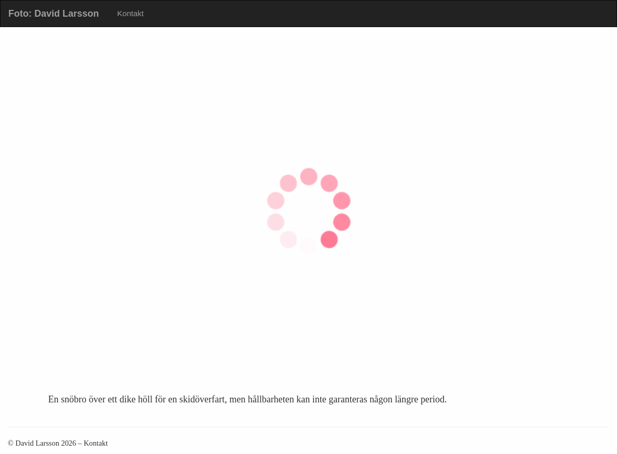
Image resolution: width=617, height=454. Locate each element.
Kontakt (130, 13)
